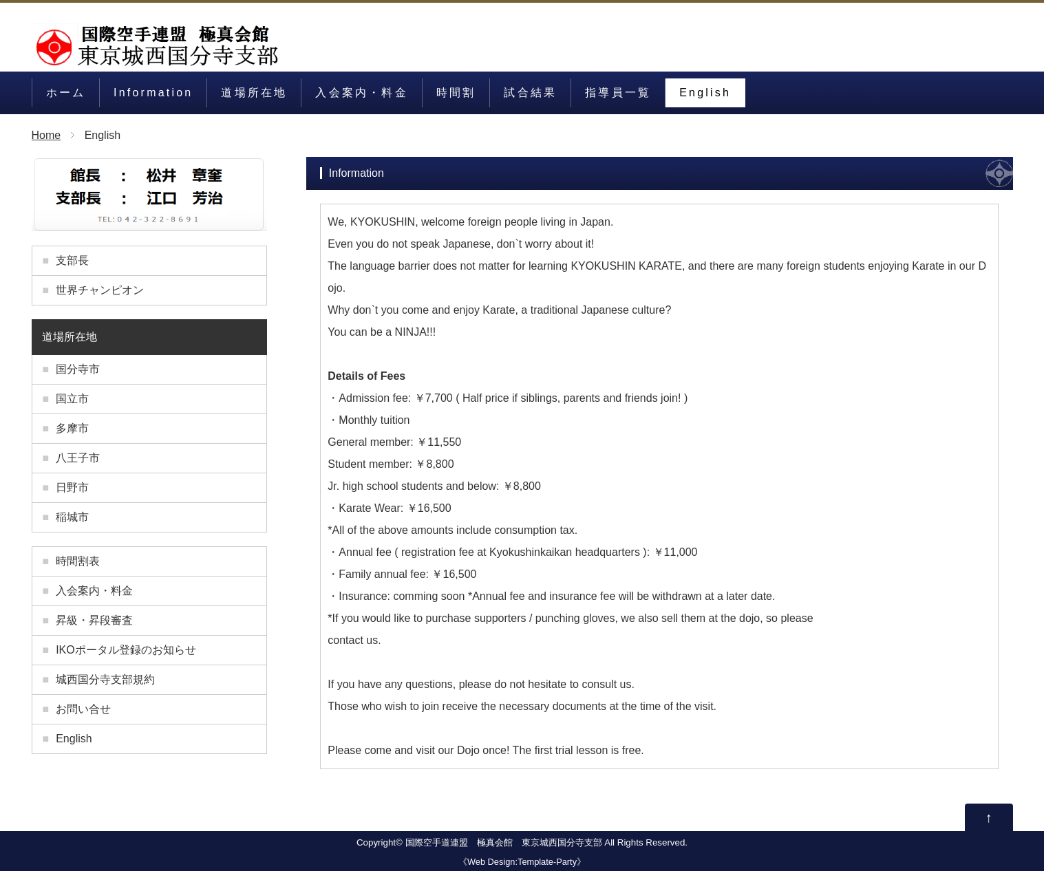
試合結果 (530, 92)
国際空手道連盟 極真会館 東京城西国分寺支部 (503, 842)
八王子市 (78, 458)
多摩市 (72, 428)
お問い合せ (83, 709)
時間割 (456, 92)
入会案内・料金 (361, 92)
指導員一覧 (618, 92)
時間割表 (78, 561)
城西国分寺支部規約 (105, 679)
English (705, 92)
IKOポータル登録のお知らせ (126, 650)
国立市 (72, 399)
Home (46, 135)
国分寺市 (78, 369)
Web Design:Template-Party (522, 862)
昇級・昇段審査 (94, 620)
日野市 (72, 487)
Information (153, 92)
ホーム (66, 92)
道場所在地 (254, 92)
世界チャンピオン (100, 290)
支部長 (72, 260)
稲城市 (72, 517)
